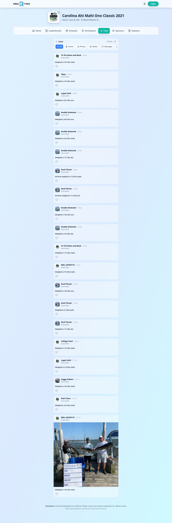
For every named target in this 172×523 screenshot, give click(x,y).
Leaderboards (53, 30)
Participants (89, 30)
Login (153, 4)
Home (36, 30)
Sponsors (118, 30)
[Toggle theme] (144, 4)
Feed (104, 30)
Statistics (134, 30)
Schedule (71, 30)
